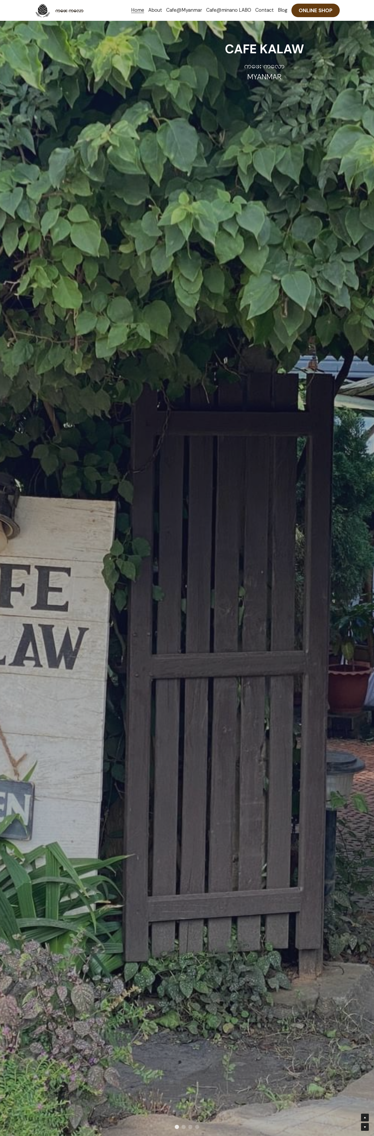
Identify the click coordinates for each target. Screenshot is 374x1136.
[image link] (43, 10)
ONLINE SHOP (315, 10)
